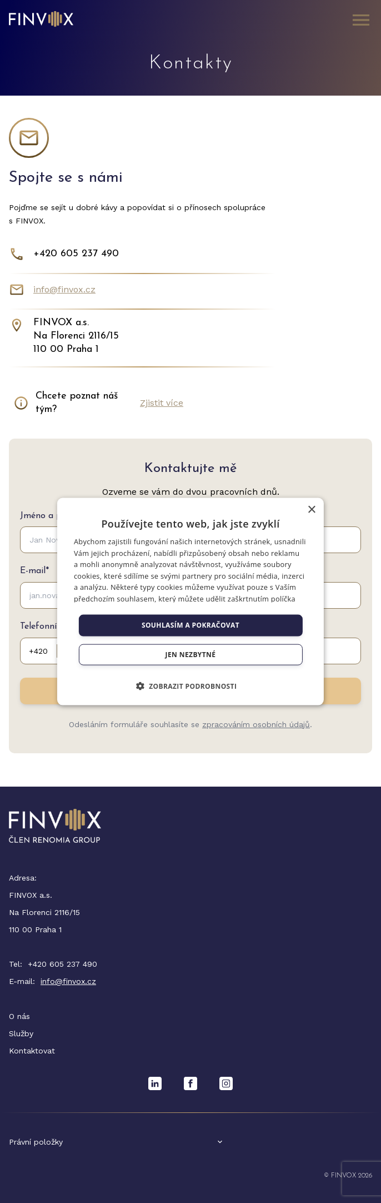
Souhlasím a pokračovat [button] (190, 625)
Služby (21, 1033)
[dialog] (190, 601)
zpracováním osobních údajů (256, 724)
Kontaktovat (32, 1050)
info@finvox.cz (64, 289)
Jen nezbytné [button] (191, 654)
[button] (190, 685)
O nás (19, 1016)
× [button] (311, 510)
